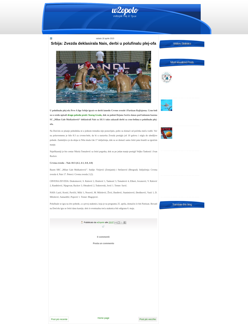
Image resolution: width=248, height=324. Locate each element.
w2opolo (125, 10)
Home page (103, 318)
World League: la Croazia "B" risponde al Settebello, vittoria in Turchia (186, 104)
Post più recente (59, 319)
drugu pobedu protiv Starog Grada (85, 115)
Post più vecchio (148, 319)
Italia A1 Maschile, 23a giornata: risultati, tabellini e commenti (186, 132)
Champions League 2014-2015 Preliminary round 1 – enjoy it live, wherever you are (181, 157)
